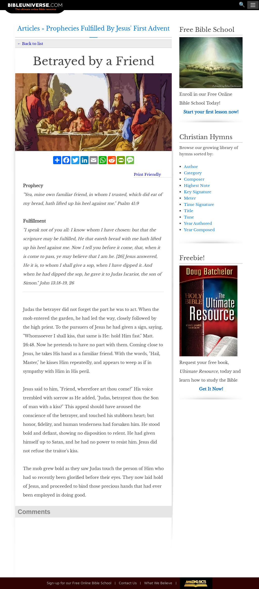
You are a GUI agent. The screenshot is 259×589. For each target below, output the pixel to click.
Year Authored (198, 223)
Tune (189, 217)
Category (193, 172)
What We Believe (158, 583)
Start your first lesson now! (211, 111)
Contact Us (128, 583)
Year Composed (199, 229)
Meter (190, 198)
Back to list (32, 43)
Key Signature (197, 191)
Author (191, 166)
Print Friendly (147, 174)
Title (188, 210)
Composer (194, 179)
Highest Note (197, 185)
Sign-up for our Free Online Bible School (79, 583)
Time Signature (199, 204)
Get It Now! (211, 388)
